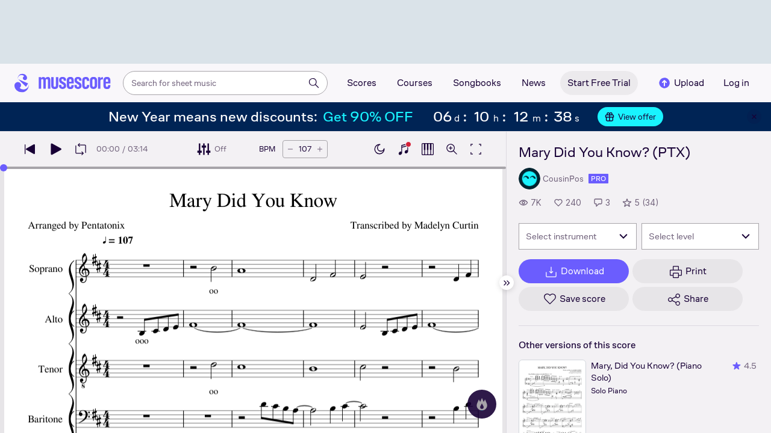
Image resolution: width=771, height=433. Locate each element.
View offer (630, 116)
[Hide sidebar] (506, 282)
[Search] (314, 83)
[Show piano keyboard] (404, 149)
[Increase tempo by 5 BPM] (320, 149)
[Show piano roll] (428, 149)
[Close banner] (754, 116)
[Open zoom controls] (452, 149)
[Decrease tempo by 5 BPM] (290, 149)
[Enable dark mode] (379, 149)
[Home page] (62, 83)
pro (598, 178)
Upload (680, 83)
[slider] (3, 167)
